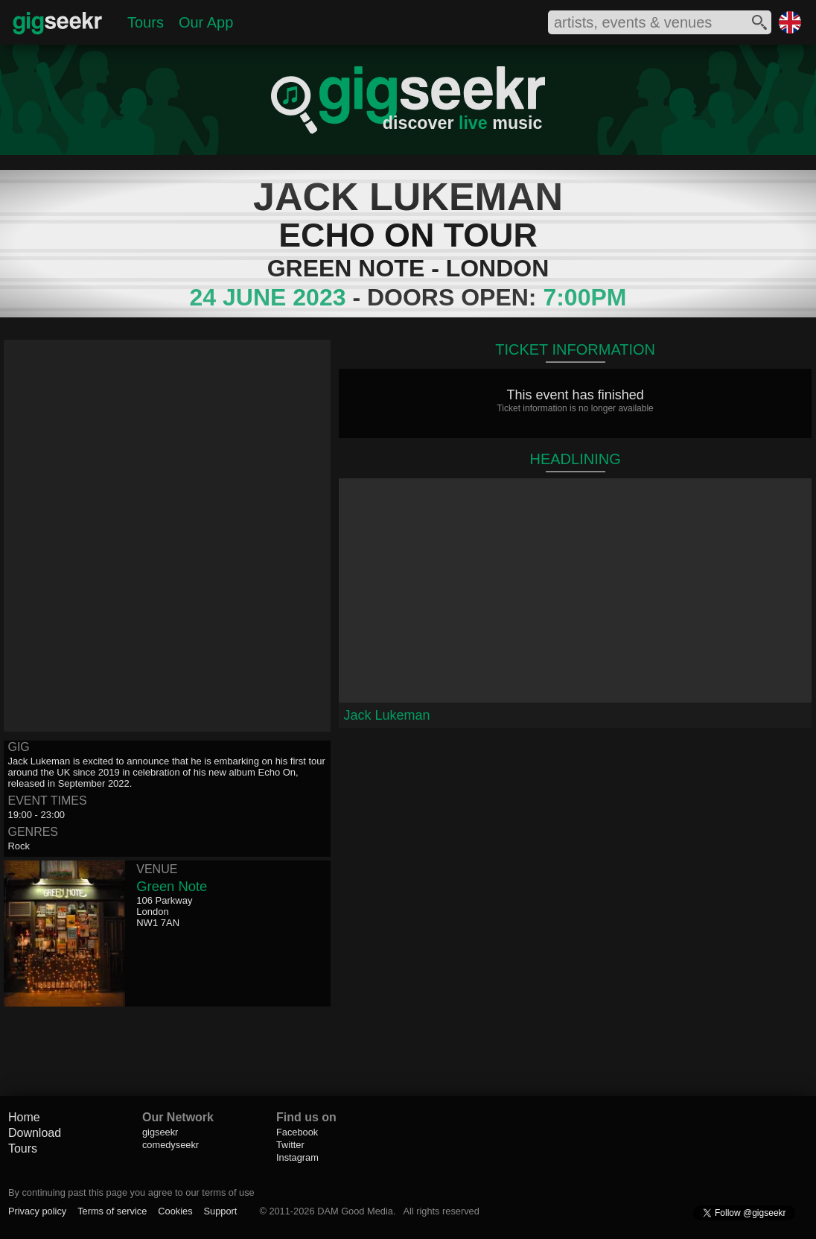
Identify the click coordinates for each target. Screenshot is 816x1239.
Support (221, 1211)
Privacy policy (37, 1211)
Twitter (290, 1144)
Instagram (297, 1157)
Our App (206, 22)
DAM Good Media (355, 1211)
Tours (145, 22)
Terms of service (112, 1211)
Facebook (297, 1132)
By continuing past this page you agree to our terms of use (131, 1192)
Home (24, 1117)
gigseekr (160, 1132)
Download (34, 1132)
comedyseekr (170, 1144)
